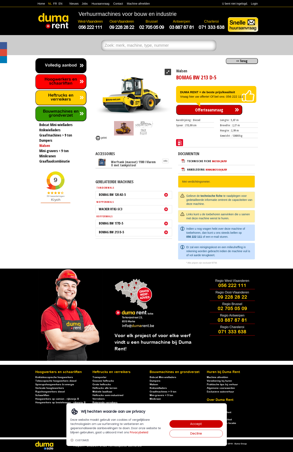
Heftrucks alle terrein (104, 388)
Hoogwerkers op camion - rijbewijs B (57, 399)
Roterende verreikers (105, 402)
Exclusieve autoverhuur (220, 391)
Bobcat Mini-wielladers (163, 377)
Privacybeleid (139, 432)
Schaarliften (42, 395)
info (165, 161)
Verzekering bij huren (219, 381)
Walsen (154, 384)
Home (41, 3)
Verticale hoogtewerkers (49, 388)
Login (254, 3)
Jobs (83, 3)
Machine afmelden (138, 3)
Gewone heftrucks (103, 381)
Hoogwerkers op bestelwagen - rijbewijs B (60, 402)
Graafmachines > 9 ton (163, 391)
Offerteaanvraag (209, 110)
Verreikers (98, 399)
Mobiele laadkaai (102, 391)
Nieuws (74, 3)
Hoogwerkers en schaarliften (61, 81)
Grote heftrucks (101, 384)
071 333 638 (232, 332)
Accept (196, 424)
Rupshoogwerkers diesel (50, 391)
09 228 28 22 (232, 297)
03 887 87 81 (232, 320)
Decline (196, 433)
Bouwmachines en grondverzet (61, 113)
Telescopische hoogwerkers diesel (55, 381)
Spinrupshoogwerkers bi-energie (54, 384)
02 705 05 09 (232, 308)
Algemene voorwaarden (221, 388)
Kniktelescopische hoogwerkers (54, 377)
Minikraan (155, 399)
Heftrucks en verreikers (60, 97)
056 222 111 (194, 236)
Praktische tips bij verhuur (222, 384)
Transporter (99, 377)
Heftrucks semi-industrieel (107, 395)
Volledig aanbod (61, 65)
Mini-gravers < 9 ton (161, 395)
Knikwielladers (158, 388)
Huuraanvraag (100, 3)
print (101, 137)
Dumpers (155, 381)
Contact (118, 3)
